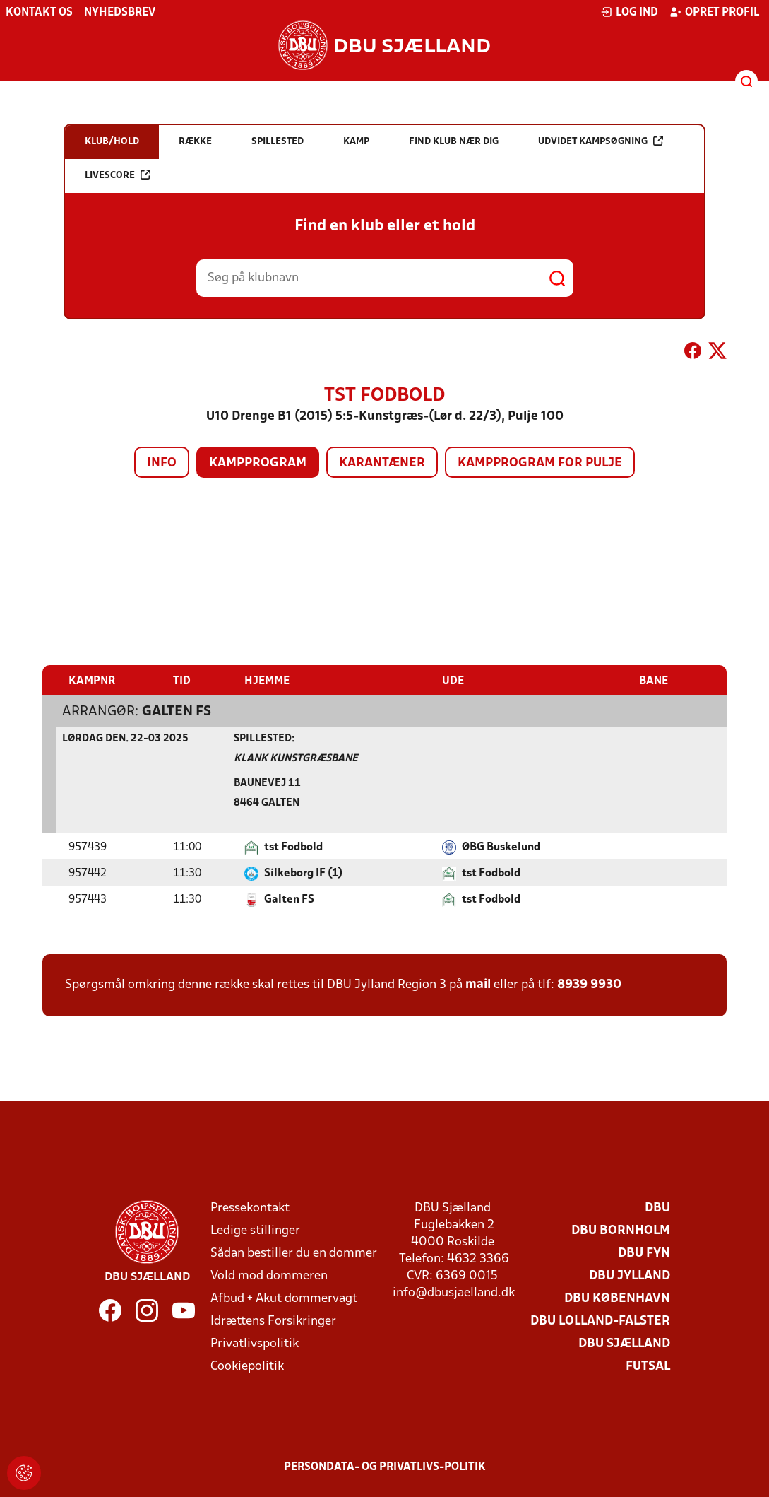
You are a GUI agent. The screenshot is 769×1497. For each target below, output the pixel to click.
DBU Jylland (629, 1275)
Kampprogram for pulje (540, 463)
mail (478, 984)
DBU (657, 1208)
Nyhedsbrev (119, 13)
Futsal (648, 1366)
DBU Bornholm (620, 1230)
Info (162, 463)
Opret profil (714, 12)
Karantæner (382, 463)
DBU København (617, 1298)
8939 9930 (589, 984)
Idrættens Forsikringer (273, 1321)
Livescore (117, 175)
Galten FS (176, 711)
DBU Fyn (644, 1253)
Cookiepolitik (247, 1366)
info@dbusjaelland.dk (454, 1292)
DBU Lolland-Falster (600, 1321)
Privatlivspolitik (254, 1343)
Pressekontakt (250, 1208)
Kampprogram (257, 463)
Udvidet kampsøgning (600, 141)
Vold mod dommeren (269, 1275)
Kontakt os (39, 13)
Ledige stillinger (255, 1230)
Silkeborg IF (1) (303, 873)
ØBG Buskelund (501, 847)
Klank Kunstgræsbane (296, 758)
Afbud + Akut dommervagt (283, 1298)
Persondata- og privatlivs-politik (385, 1467)
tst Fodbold (293, 847)
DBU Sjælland (624, 1343)
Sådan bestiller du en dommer (293, 1253)
